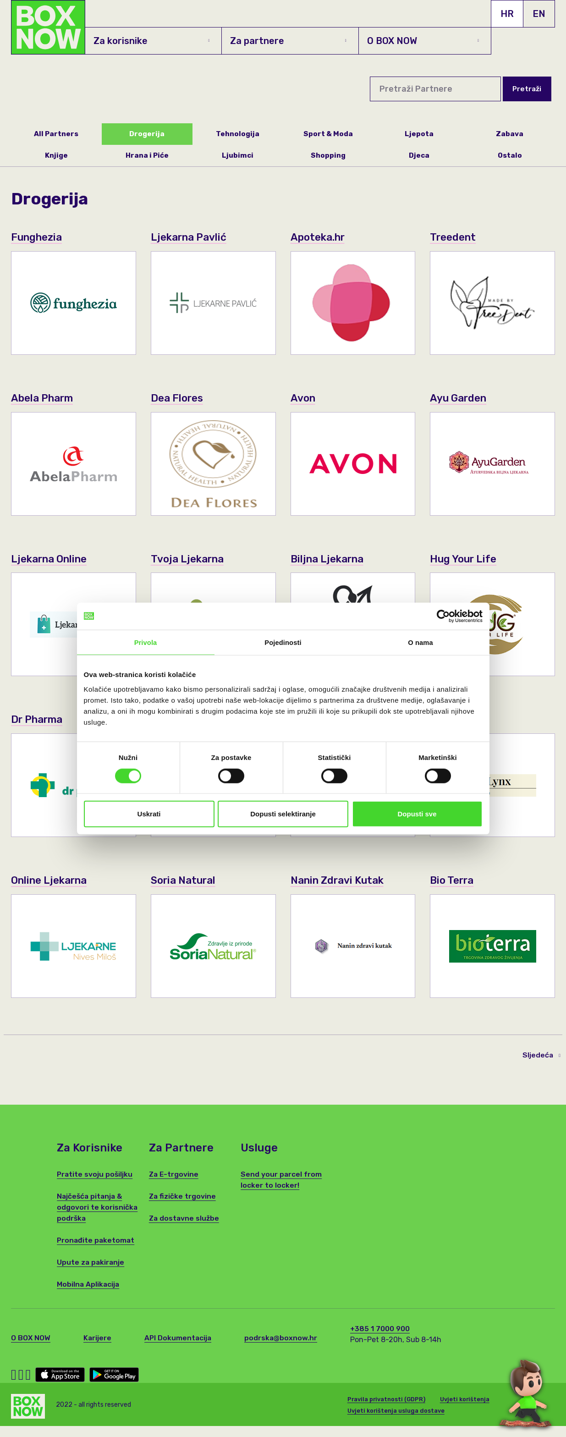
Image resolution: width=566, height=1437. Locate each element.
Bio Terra (454, 894)
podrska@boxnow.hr (283, 1352)
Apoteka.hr (321, 237)
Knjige (56, 156)
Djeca (419, 156)
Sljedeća (541, 1069)
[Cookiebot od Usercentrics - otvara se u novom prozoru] (442, 616)
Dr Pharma (39, 720)
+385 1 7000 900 (383, 1343)
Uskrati (149, 814)
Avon (304, 398)
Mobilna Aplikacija (89, 1298)
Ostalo (509, 156)
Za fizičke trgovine (183, 1210)
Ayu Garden (461, 398)
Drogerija (147, 134)
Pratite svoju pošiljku (95, 1188)
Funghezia (39, 237)
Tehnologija (237, 134)
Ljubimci (237, 156)
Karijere (98, 1352)
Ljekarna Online (53, 559)
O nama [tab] (421, 642)
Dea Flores (179, 398)
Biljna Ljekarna (331, 559)
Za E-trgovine (174, 1188)
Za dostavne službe (185, 1232)
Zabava (510, 134)
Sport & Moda (328, 134)
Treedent (454, 237)
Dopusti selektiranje (283, 814)
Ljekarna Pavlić (192, 237)
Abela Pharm (45, 398)
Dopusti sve (416, 814)
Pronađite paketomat (96, 1254)
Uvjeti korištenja (466, 1411)
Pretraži (526, 88)
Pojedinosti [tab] (283, 642)
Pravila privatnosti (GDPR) (387, 1411)
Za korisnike (151, 40)
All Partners (56, 134)
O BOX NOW (423, 40)
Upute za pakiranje (91, 1276)
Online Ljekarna (53, 894)
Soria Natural (186, 894)
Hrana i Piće (147, 156)
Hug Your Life (466, 559)
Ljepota (419, 134)
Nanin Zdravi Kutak (342, 894)
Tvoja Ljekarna (190, 559)
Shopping (328, 156)
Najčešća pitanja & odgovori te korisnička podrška (97, 1221)
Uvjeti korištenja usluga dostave (396, 1423)
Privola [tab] (145, 642)
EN (539, 13)
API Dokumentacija (179, 1352)
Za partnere (288, 40)
